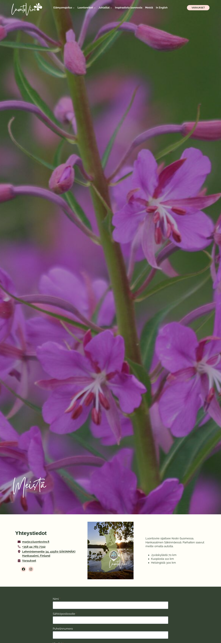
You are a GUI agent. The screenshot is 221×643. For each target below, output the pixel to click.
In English (162, 7)
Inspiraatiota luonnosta (128, 7)
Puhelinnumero (63, 629)
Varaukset (198, 7)
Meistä (149, 7)
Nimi (57, 599)
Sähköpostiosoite (65, 614)
